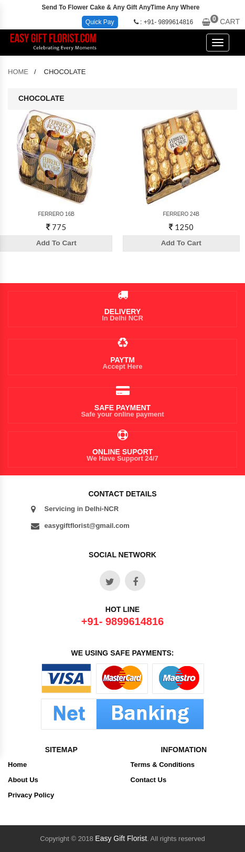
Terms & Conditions (163, 764)
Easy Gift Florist (121, 838)
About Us (23, 780)
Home (17, 764)
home (18, 72)
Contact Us (149, 780)
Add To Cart (57, 243)
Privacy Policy (31, 795)
